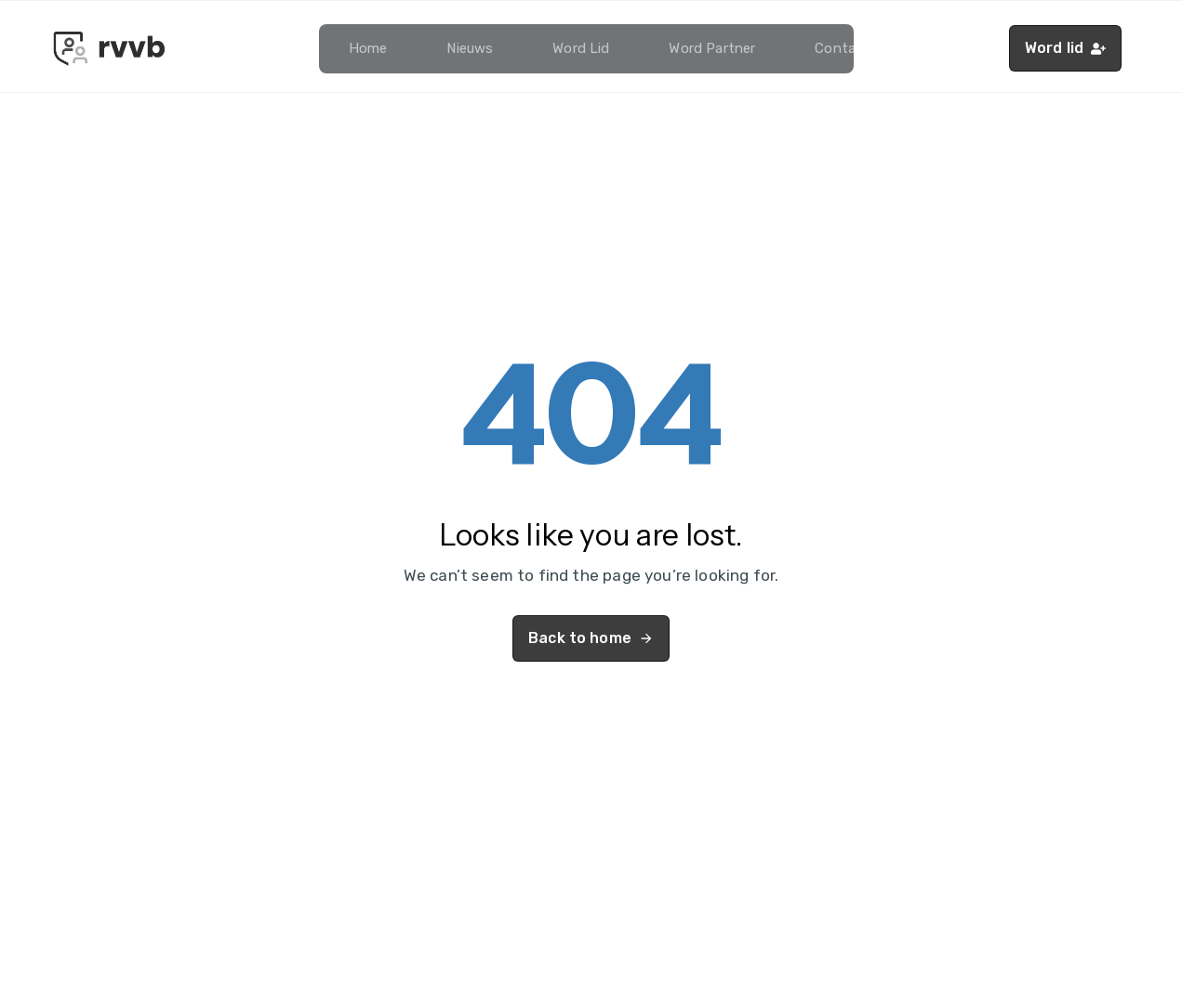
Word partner (712, 48)
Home (368, 48)
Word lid (580, 48)
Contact (842, 48)
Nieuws (469, 48)
